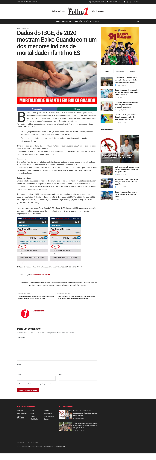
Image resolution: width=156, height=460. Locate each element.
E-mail (20, 378)
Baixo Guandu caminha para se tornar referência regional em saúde (126, 194)
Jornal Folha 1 (39, 314)
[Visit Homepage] (78, 11)
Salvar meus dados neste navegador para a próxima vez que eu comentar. (44, 388)
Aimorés (78, 21)
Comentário (21, 341)
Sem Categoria (49, 420)
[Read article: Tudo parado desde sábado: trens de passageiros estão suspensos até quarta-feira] (107, 170)
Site (60, 378)
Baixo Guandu (67, 21)
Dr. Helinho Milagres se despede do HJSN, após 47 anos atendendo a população (126, 105)
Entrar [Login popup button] (136, 2)
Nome (19, 368)
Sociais (96, 21)
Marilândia (34, 423)
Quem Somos (21, 2)
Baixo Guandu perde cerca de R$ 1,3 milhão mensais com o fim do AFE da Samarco (127, 92)
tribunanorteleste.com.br (40, 275)
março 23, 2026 (120, 199)
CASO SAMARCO (20, 421)
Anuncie (28, 2)
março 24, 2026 (120, 174)
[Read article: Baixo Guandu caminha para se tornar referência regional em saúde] (107, 195)
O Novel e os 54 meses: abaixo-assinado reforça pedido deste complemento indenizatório (126, 80)
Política (87, 21)
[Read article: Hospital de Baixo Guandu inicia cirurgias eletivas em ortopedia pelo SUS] (107, 183)
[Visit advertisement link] (120, 46)
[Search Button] (138, 21)
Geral (32, 414)
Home (58, 21)
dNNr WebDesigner (59, 450)
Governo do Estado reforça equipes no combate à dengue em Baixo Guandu (85, 417)
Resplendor (48, 417)
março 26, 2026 (107, 160)
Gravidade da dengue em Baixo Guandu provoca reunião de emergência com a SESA (126, 117)
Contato (34, 2)
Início (18, 28)
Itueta (33, 420)
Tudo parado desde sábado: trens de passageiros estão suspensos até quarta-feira (127, 169)
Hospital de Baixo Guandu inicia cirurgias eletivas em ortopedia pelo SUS (126, 182)
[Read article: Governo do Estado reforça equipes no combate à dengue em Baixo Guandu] (120, 149)
